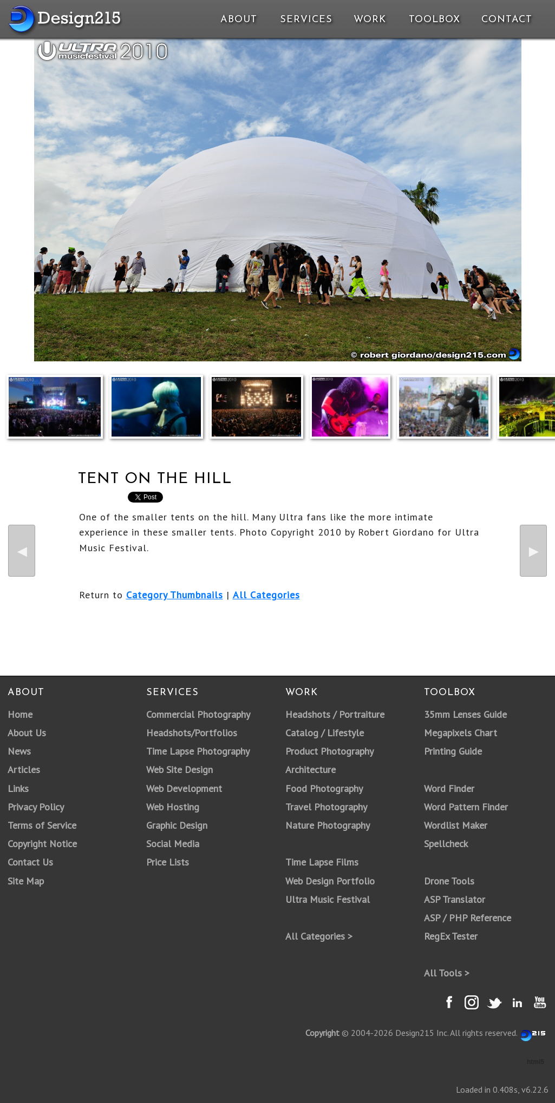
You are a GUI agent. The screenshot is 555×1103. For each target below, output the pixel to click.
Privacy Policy (36, 807)
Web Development (184, 788)
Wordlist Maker (455, 825)
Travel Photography (326, 807)
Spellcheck (446, 843)
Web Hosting (172, 807)
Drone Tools (449, 881)
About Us (27, 732)
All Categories (266, 595)
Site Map (26, 881)
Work (370, 20)
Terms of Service (42, 825)
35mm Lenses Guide (465, 714)
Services (306, 20)
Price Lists (167, 862)
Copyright (322, 1032)
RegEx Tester (451, 936)
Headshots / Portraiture (334, 714)
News (19, 751)
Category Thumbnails (174, 595)
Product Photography (329, 751)
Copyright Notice (42, 843)
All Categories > (318, 936)
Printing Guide (453, 751)
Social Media (172, 843)
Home (20, 714)
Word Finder (449, 788)
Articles (24, 769)
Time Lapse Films (321, 862)
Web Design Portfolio (330, 881)
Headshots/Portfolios (191, 732)
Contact (505, 20)
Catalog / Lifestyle (324, 732)
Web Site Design (179, 769)
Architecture (310, 769)
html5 (535, 1062)
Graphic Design (176, 825)
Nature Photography (327, 825)
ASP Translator (454, 899)
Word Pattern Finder (466, 807)
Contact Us (30, 862)
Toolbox (434, 20)
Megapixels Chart (460, 732)
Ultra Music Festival (327, 899)
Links (18, 788)
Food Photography (324, 788)
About (238, 20)
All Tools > (446, 973)
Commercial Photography (198, 714)
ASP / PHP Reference (467, 918)
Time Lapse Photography (198, 751)
